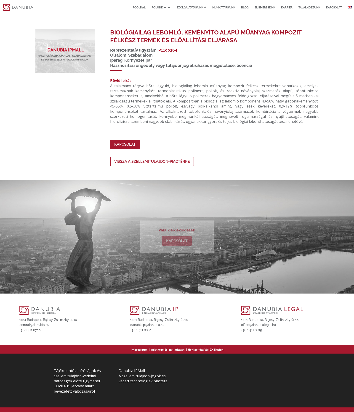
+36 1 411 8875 (251, 330)
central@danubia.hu (34, 325)
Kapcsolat (334, 7)
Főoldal (139, 7)
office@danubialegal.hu (258, 325)
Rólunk (159, 7)
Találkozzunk (309, 7)
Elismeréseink (265, 7)
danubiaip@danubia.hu (147, 325)
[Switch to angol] (350, 10)
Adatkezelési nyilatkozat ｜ (169, 350)
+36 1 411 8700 (30, 330)
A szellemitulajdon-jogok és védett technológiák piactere (143, 378)
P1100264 (167, 50)
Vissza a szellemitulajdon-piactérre (152, 161)
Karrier (287, 7)
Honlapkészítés (198, 350)
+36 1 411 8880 (141, 330)
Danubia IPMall (132, 370)
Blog (245, 7)
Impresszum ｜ (141, 350)
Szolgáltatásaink (191, 7)
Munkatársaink (223, 7)
